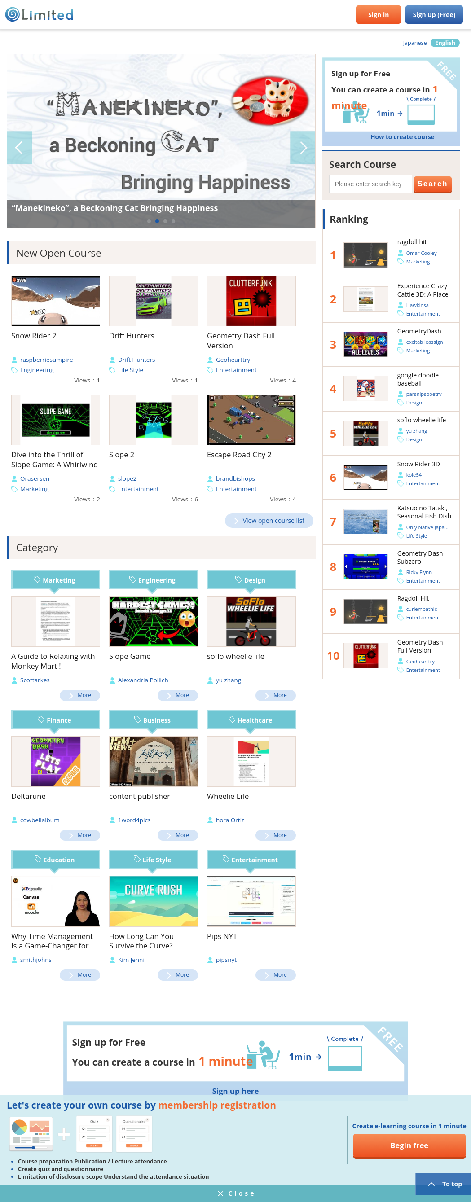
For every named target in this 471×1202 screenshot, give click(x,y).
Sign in (378, 14)
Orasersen (34, 478)
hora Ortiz (230, 820)
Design (250, 580)
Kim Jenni (131, 960)
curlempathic (421, 608)
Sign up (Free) (434, 14)
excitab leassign (424, 341)
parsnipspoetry (424, 393)
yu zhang (228, 680)
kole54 (414, 474)
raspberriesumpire (46, 359)
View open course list (274, 520)
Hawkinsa (417, 305)
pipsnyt (226, 960)
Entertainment (236, 370)
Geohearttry (233, 359)
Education (55, 859)
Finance (54, 720)
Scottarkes (35, 680)
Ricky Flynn (419, 572)
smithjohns (36, 960)
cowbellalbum (40, 820)
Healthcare (250, 720)
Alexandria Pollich (143, 680)
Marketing (34, 489)
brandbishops (235, 478)
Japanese (415, 43)
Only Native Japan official (435, 527)
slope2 (127, 478)
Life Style (130, 370)
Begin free (409, 1145)
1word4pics (134, 820)
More (84, 695)
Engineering (37, 370)
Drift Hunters (136, 359)
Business (152, 720)
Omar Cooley (421, 253)
